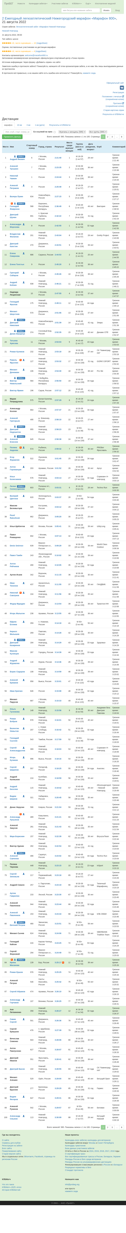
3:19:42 (58, 788)
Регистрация (118, 92)
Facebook (39, 1156)
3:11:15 (58, 575)
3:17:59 (58, 739)
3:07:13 (58, 536)
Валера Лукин (16, 196)
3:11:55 (58, 584)
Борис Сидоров (17, 672)
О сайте (5, 1140)
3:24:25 (58, 943)
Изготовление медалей (105, 3)
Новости (21, 3)
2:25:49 (58, 187)
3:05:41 (58, 526)
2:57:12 (58, 390)
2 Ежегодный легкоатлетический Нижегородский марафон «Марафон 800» (59, 18)
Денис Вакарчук (17, 334)
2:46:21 (58, 284)
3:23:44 (58, 904)
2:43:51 (58, 245)
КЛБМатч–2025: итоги (11, 1187)
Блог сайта (7, 1148)
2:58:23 (58, 429)
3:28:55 (58, 1069)
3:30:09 (58, 1117)
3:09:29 (58, 546)
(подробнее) (41, 43)
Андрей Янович (17, 159)
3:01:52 (58, 468)
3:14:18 (58, 623)
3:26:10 (58, 991)
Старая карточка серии (113, 110)
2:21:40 (58, 158)
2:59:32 (58, 449)
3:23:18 (58, 875)
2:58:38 (58, 439)
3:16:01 (58, 720)
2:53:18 (58, 352)
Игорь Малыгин (17, 613)
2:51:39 (58, 323)
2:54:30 (58, 371)
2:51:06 (58, 313)
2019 (96, 1151)
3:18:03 (58, 749)
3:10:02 (58, 555)
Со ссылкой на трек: (43, 132)
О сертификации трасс (75, 1154)
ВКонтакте (28, 1156)
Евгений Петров (17, 925)
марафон (8, 125)
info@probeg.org (72, 1184)
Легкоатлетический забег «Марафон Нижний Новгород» (41, 27)
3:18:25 (58, 768)
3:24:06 (58, 933)
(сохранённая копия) (115, 99)
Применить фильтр (12, 137)
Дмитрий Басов (17, 1069)
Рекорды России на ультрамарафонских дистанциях (88, 1162)
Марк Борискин (17, 836)
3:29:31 (58, 1098)
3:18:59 (58, 778)
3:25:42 (58, 982)
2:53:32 (58, 361)
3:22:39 (58, 836)
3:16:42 (58, 730)
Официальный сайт (115, 83)
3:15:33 (58, 701)
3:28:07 (58, 1050)
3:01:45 (58, 458)
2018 (102, 1151)
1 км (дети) (40, 125)
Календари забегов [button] (38, 3)
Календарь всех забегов (76, 1140)
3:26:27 (58, 1011)
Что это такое (8, 1184)
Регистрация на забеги (12, 1146)
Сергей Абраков (17, 991)
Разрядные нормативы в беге (78, 1167)
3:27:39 (58, 1030)
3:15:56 (58, 710)
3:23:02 (58, 856)
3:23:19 (58, 885)
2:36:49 (58, 206)
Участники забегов (60, 3)
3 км (28, 125)
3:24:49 (58, 953)
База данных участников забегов (79, 1148)
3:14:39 (58, 652)
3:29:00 (58, 1079)
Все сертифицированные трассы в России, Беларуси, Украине (93, 1156)
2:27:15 (58, 196)
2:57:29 (58, 400)
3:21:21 (58, 817)
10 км (19, 125)
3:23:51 (58, 924)
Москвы (92, 1143)
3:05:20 (58, 517)
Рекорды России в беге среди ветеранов (83, 1159)
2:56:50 (58, 381)
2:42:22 (58, 216)
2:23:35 (58, 167)
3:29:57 (58, 1108)
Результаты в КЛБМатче (113, 114)
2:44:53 (58, 255)
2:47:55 (58, 293)
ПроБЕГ (8, 3)
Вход (117, 10)
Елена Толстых (17, 264)
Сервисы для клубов (11, 1143)
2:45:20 (58, 264)
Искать (106, 10)
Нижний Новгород (10, 31)
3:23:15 (58, 865)
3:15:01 (58, 681)
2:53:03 (58, 342)
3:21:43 (58, 827)
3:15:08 (58, 691)
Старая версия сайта (11, 1154)
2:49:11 (58, 303)
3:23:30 (58, 894)
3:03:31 (58, 487)
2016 (112, 1151)
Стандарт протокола (74, 1170)
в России (106, 1165)
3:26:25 (58, 1001)
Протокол (118, 103)
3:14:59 (58, 672)
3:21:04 (58, 807)
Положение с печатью (113, 96)
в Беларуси (117, 1165)
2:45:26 (58, 274)
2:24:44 (58, 177)
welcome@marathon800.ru (36, 55)
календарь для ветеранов (99, 1140)
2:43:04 (58, 235)
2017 (107, 1151)
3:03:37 (58, 497)
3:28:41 (58, 1059)
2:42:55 (58, 226)
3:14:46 (58, 662)
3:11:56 (58, 594)
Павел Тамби (16, 555)
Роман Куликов (17, 352)
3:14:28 (58, 633)
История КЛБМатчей (11, 1190)
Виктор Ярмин (16, 390)
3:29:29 (58, 1088)
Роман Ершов (16, 972)
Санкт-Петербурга (106, 1143)
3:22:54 (58, 846)
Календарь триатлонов (75, 1146)
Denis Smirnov (16, 546)
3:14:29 (58, 643)
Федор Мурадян (17, 604)
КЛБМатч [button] (77, 3)
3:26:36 (58, 1020)
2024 (91, 1151)
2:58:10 (58, 419)
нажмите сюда (89, 73)
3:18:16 (58, 759)
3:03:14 (58, 478)
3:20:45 (58, 797)
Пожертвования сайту (11, 1151)
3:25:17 (58, 962)
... (117, 137)
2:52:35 (58, 332)
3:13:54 (58, 604)
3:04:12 (58, 507)
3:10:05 (58, 565)
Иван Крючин (16, 691)
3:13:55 (58, 613)
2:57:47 (58, 410)
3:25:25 (58, 972)
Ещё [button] (88, 3)
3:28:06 (58, 1040)
